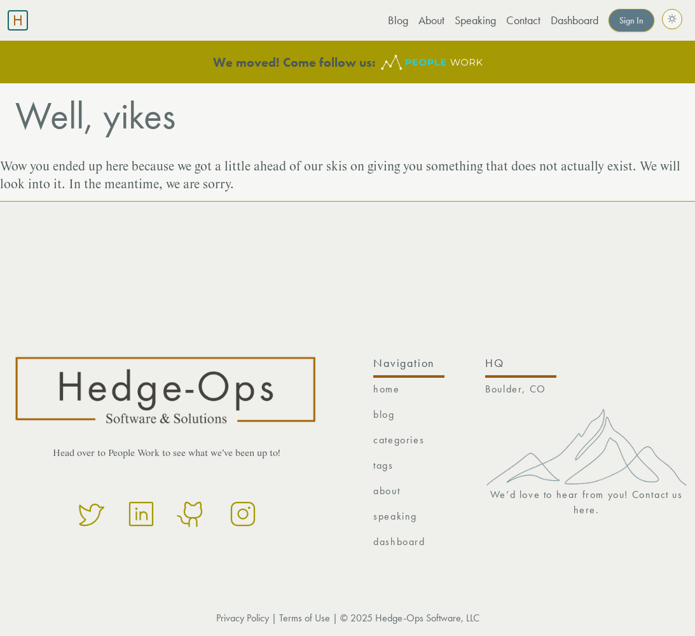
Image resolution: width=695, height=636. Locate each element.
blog (383, 414)
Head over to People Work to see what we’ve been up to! (166, 453)
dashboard (399, 541)
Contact (523, 20)
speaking (395, 516)
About (431, 20)
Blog (398, 20)
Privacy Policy (242, 618)
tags (383, 465)
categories (398, 439)
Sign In (631, 20)
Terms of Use (304, 618)
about (386, 490)
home (386, 389)
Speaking (475, 20)
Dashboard (574, 20)
